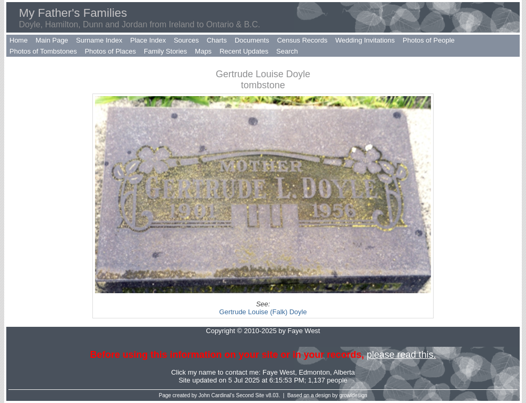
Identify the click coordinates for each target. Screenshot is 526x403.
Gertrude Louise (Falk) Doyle (263, 312)
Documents (252, 40)
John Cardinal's (216, 395)
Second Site (250, 395)
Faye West (278, 372)
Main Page (52, 40)
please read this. (401, 354)
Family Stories (165, 51)
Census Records (302, 40)
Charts (217, 40)
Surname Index (99, 40)
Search (287, 51)
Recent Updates (243, 51)
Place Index (148, 40)
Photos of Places (110, 51)
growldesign (353, 395)
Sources (186, 40)
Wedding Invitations (365, 40)
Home (18, 40)
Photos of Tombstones (43, 51)
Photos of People (429, 40)
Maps (203, 51)
